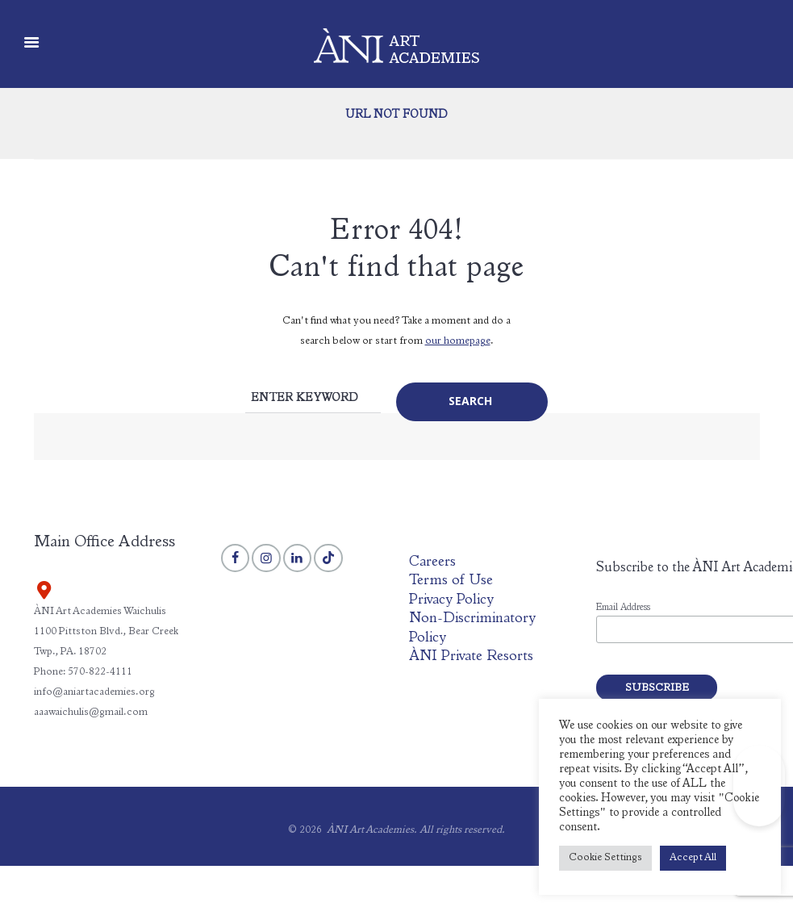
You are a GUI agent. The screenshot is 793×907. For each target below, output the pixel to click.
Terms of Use (451, 581)
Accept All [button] (693, 858)
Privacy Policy (451, 600)
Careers (432, 562)
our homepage (457, 341)
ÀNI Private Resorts (471, 657)
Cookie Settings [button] (605, 858)
